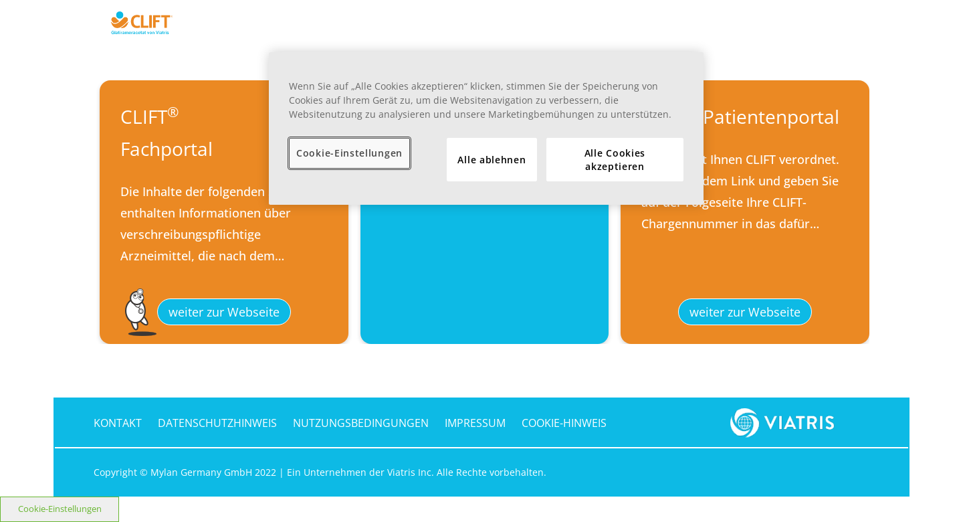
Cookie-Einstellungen (60, 509)
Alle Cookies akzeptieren (614, 160)
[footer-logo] (784, 421)
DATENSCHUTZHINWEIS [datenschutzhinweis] (217, 423)
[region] (486, 128)
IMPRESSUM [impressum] (475, 423)
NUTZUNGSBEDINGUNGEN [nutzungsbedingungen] (361, 423)
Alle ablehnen (491, 159)
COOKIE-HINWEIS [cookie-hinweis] (564, 423)
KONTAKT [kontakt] (118, 423)
